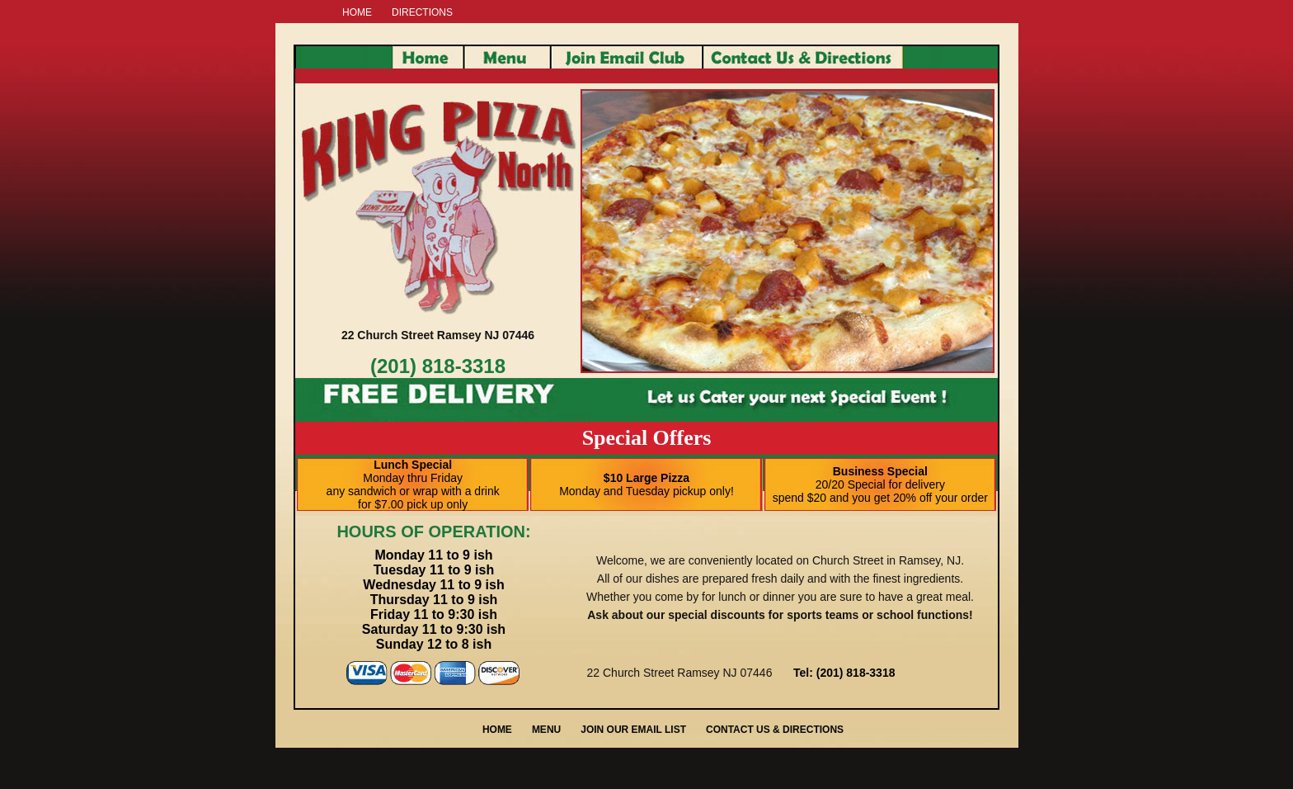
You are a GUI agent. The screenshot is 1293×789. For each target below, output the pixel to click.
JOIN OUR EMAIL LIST (633, 729)
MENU (546, 729)
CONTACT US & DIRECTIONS (775, 729)
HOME (357, 12)
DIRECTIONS (422, 12)
